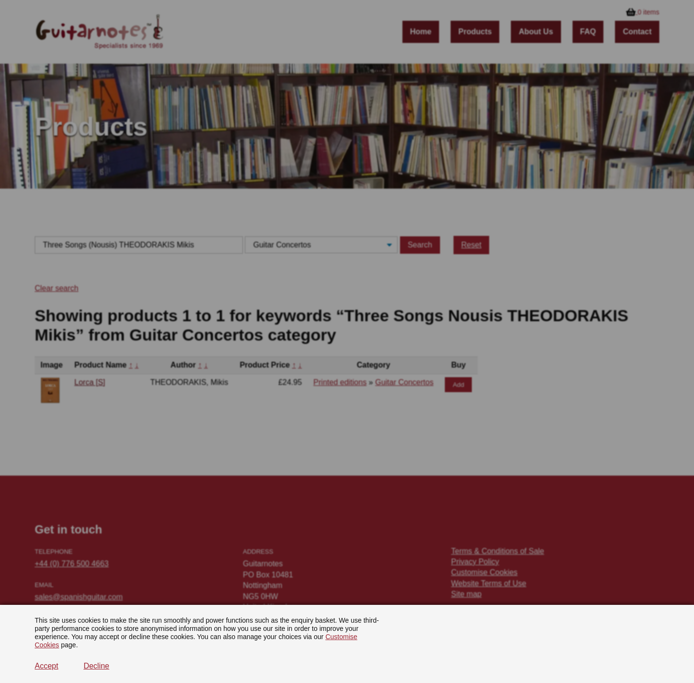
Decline (96, 666)
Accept (46, 666)
